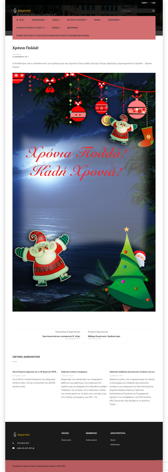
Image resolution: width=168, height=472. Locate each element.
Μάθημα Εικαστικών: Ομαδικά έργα (104, 336)
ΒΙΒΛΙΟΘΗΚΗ (72, 28)
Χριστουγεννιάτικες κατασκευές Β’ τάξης (61, 336)
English (144, 3)
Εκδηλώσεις (115, 445)
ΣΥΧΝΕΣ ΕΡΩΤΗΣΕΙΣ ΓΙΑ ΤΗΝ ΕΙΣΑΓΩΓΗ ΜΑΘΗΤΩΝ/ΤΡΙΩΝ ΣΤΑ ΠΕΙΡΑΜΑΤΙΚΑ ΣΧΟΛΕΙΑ (52, 36)
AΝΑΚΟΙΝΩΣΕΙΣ (38, 20)
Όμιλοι (113, 440)
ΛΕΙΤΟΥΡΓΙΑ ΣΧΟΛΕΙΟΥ (76, 20)
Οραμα (97, 20)
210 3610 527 (23, 443)
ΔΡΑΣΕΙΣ (55, 28)
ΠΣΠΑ (20, 20)
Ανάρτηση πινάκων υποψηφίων (74, 372)
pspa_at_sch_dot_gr (25, 448)
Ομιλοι (55, 20)
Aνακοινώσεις (91, 440)
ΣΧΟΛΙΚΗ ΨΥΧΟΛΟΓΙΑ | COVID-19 (30, 28)
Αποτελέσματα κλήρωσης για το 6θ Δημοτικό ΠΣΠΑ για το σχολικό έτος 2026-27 (35, 372)
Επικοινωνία (66, 440)
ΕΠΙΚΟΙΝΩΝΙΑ (114, 20)
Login (154, 3)
